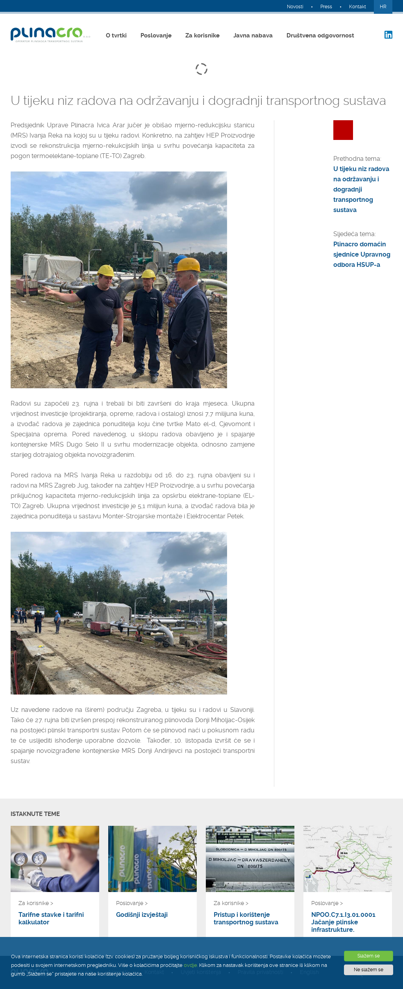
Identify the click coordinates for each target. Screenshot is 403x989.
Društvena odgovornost (320, 35)
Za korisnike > (35, 903)
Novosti (295, 6)
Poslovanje (156, 35)
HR (383, 6)
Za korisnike (202, 35)
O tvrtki (116, 35)
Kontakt (357, 6)
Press (326, 6)
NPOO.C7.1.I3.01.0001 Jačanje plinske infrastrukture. (343, 922)
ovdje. (191, 965)
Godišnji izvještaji (142, 914)
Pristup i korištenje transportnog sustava (246, 918)
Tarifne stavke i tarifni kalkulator (51, 918)
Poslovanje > (132, 903)
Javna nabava (253, 35)
